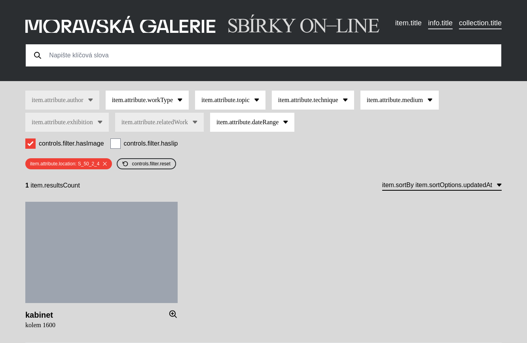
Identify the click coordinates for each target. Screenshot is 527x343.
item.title (408, 23)
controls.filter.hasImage (71, 143)
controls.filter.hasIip (151, 143)
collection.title (480, 23)
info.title (440, 23)
